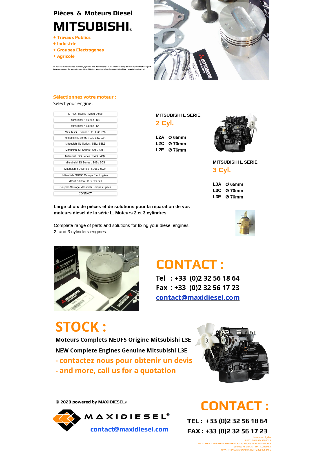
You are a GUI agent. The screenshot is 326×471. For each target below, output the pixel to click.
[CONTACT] (85, 194)
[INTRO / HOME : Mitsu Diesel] (85, 114)
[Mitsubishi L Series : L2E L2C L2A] (85, 132)
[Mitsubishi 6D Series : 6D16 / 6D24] (85, 169)
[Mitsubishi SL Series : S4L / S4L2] (85, 150)
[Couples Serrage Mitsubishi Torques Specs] (85, 187)
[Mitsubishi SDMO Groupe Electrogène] (85, 175)
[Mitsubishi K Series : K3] (85, 120)
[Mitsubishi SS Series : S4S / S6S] (85, 163)
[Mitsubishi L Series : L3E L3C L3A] (85, 138)
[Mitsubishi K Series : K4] (85, 126)
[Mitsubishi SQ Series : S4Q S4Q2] (85, 156)
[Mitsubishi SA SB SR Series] (85, 181)
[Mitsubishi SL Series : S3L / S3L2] (85, 144)
